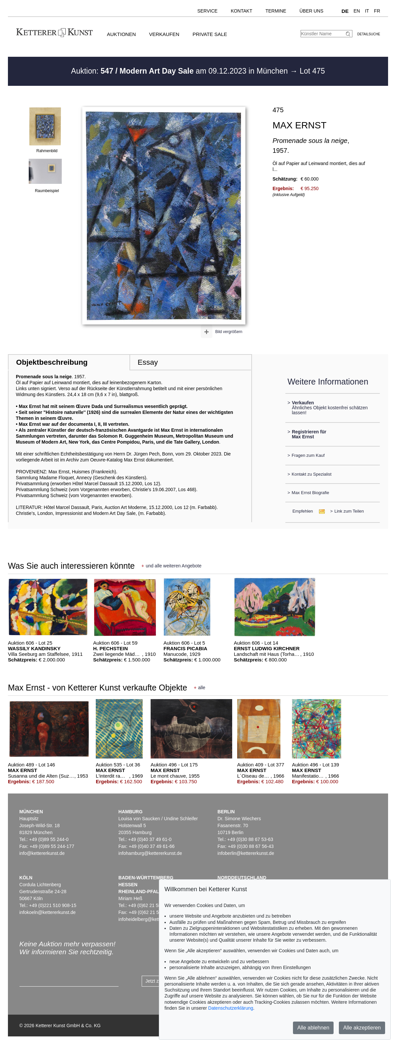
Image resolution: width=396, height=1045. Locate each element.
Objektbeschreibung (52, 362)
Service (207, 11)
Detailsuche (368, 34)
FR (377, 11)
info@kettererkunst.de (42, 853)
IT (367, 11)
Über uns (311, 11)
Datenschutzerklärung (230, 1008)
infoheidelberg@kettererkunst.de (152, 919)
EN (356, 11)
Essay (148, 362)
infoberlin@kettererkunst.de (246, 853)
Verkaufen (164, 34)
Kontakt (241, 11)
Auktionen (121, 34)
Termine (276, 11)
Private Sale (210, 34)
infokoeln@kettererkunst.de (47, 912)
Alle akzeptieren (362, 1027)
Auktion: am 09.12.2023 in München (180, 71)
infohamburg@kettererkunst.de (150, 853)
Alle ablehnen (313, 1027)
